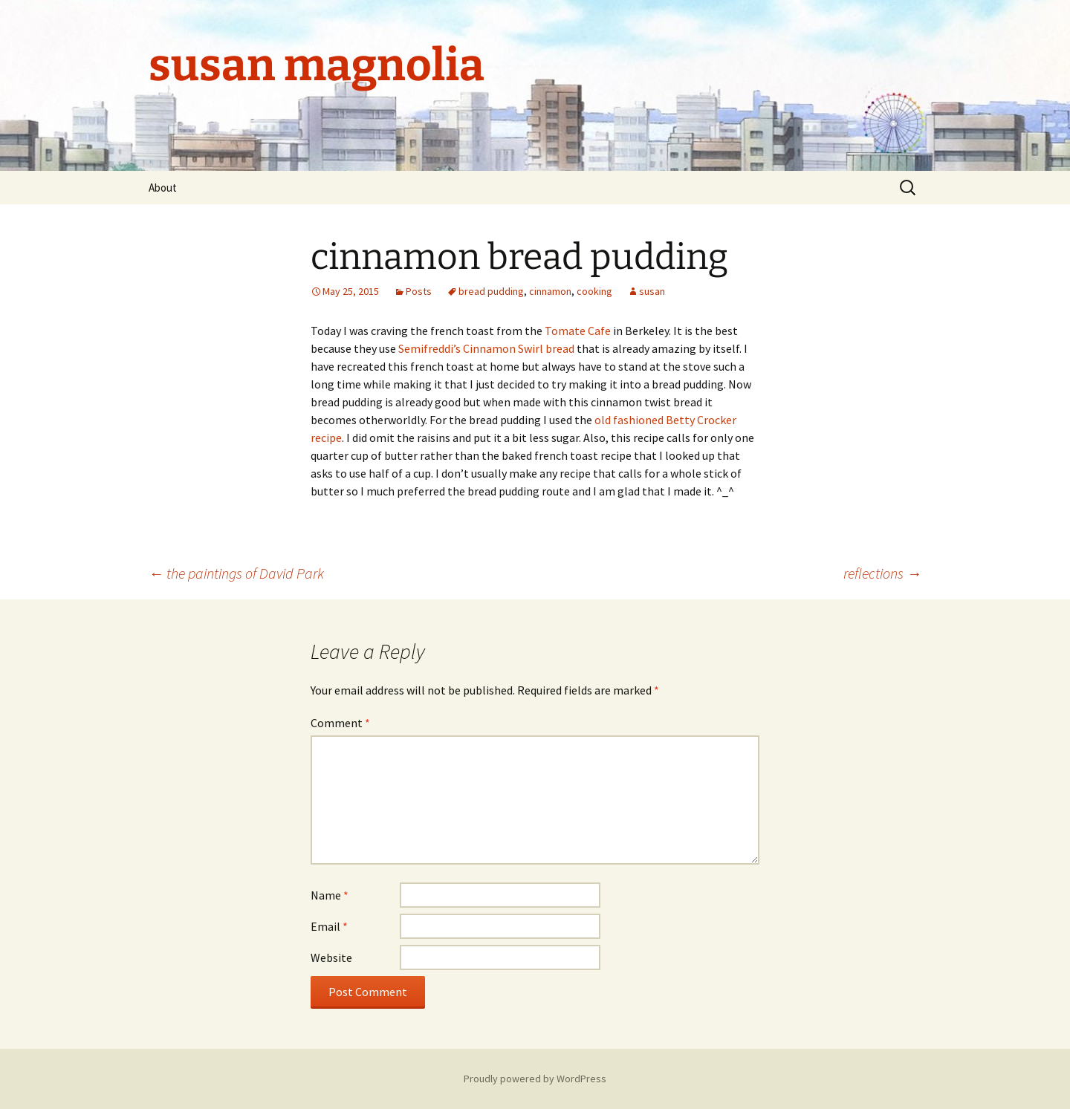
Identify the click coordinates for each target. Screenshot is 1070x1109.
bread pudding (491, 291)
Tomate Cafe (578, 330)
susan (652, 291)
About (163, 188)
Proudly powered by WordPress (535, 1078)
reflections (882, 573)
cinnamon (550, 291)
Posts (419, 291)
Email (329, 926)
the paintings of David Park (236, 573)
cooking (594, 291)
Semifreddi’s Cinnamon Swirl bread (486, 348)
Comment (340, 722)
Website (331, 957)
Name (329, 895)
